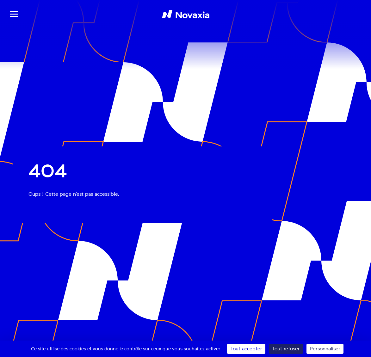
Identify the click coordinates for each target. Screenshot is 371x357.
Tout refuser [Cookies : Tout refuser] (286, 348)
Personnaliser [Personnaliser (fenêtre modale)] (325, 348)
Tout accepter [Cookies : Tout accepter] (246, 348)
